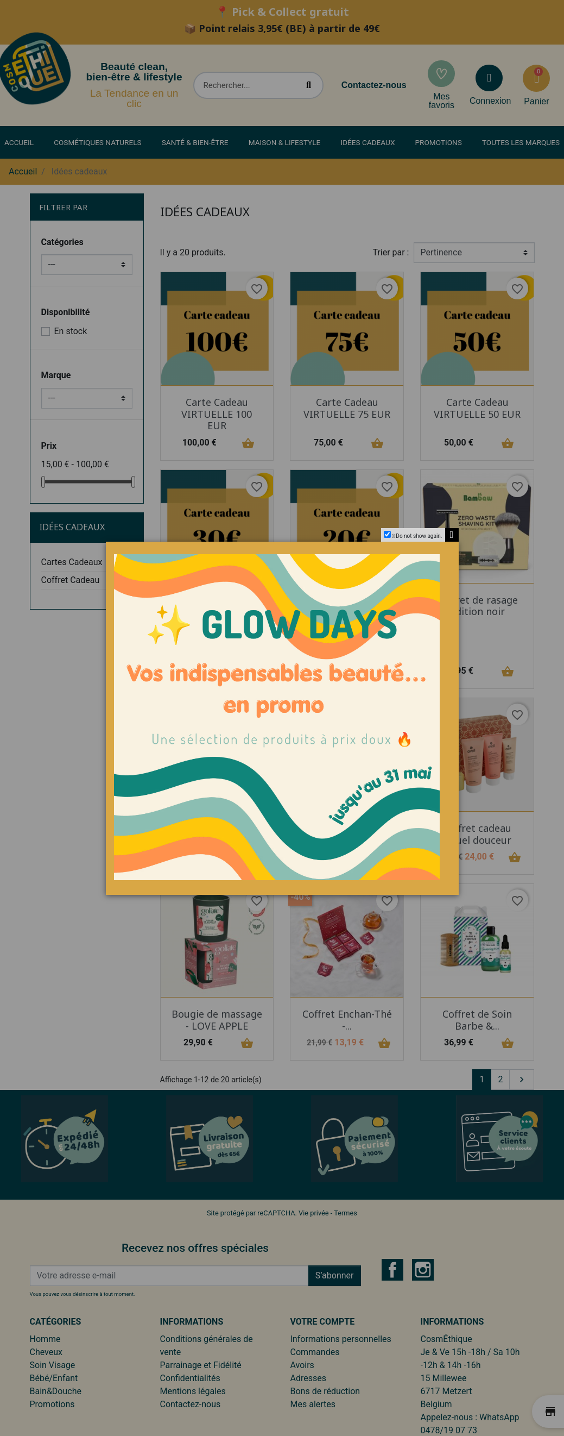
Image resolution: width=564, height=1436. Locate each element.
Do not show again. (419, 536)
